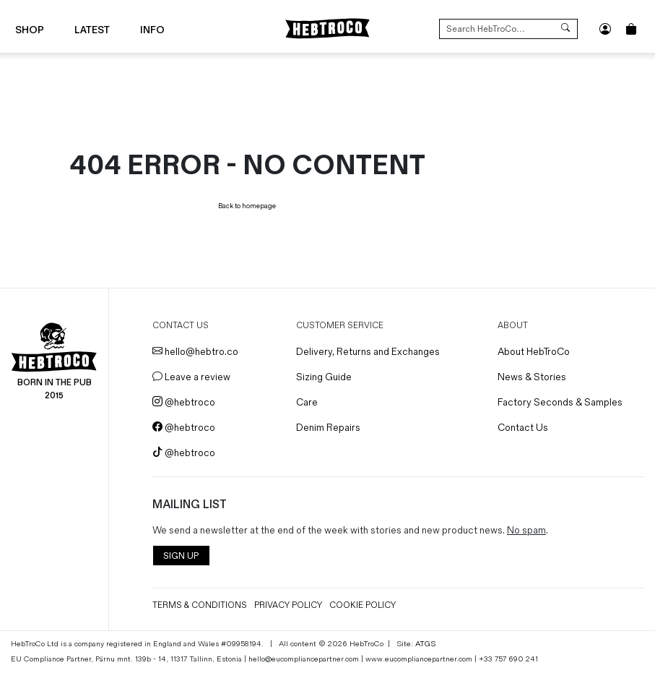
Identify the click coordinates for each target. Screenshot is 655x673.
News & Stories (532, 377)
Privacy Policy (288, 605)
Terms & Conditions (199, 605)
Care (307, 402)
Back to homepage (247, 206)
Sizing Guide (324, 377)
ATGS (425, 643)
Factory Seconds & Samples (560, 402)
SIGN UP (181, 556)
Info (152, 30)
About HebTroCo (534, 352)
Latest (92, 30)
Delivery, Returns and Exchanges (368, 352)
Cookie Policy (362, 605)
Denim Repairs (328, 427)
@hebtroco (183, 402)
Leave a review (191, 377)
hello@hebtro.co (195, 352)
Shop (29, 30)
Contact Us (523, 427)
